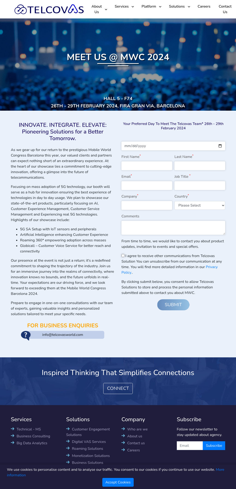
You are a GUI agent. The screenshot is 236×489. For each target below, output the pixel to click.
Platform (149, 6)
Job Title (182, 176)
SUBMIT (173, 305)
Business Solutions (87, 462)
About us (134, 436)
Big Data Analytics (32, 443)
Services (122, 6)
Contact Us (225, 9)
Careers (204, 6)
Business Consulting (33, 436)
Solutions (177, 6)
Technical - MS (29, 429)
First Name (131, 156)
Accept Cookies (118, 482)
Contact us (136, 443)
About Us (96, 9)
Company (129, 196)
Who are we (137, 429)
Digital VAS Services (89, 441)
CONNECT (118, 388)
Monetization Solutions (91, 455)
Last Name (183, 156)
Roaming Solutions (87, 448)
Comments (130, 216)
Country (181, 196)
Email (126, 176)
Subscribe (214, 445)
